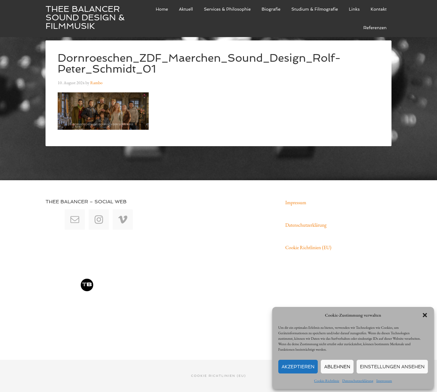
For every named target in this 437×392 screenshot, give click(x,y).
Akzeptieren (298, 367)
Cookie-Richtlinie (326, 380)
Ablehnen (337, 367)
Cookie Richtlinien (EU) (308, 247)
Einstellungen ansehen (392, 367)
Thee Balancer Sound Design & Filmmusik (85, 17)
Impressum (384, 380)
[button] (425, 315)
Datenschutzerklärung (357, 380)
